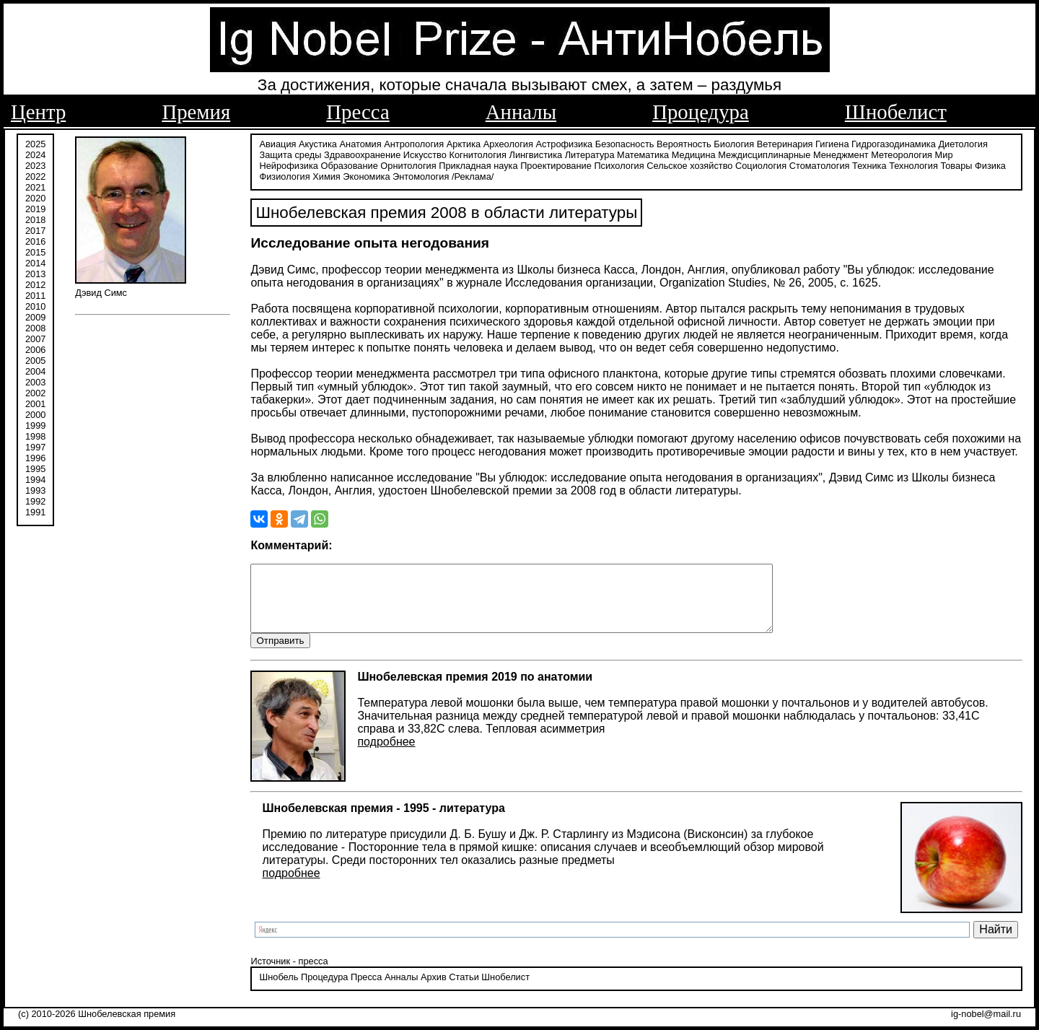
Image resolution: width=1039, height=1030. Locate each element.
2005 (35, 359)
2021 (35, 185)
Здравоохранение (362, 153)
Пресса (357, 111)
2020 (35, 196)
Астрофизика (564, 142)
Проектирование (556, 164)
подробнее (386, 754)
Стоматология (819, 164)
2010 (35, 305)
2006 (35, 348)
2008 (35, 326)
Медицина (694, 153)
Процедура (700, 111)
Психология (619, 164)
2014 (35, 261)
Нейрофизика (288, 164)
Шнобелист (896, 111)
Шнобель (278, 990)
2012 (35, 283)
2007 (35, 337)
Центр (38, 111)
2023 (35, 164)
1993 (35, 489)
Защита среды (290, 153)
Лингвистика (536, 153)
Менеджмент (841, 153)
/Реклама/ (473, 175)
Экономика (366, 175)
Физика (990, 164)
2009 (35, 315)
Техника (869, 164)
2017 (35, 229)
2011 (35, 294)
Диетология (963, 142)
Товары (956, 164)
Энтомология (421, 175)
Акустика (318, 142)
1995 (35, 467)
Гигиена (832, 142)
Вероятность (684, 142)
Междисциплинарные (764, 153)
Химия (326, 175)
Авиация (277, 142)
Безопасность (624, 142)
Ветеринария (785, 142)
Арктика (464, 142)
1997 (35, 445)
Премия (196, 111)
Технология (913, 164)
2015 (35, 250)
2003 (35, 380)
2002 (35, 391)
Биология (734, 142)
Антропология (414, 142)
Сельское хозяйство (689, 164)
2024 (35, 153)
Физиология (284, 175)
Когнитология (477, 153)
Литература (590, 153)
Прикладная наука (478, 164)
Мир (944, 153)
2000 (35, 413)
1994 (35, 478)
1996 (35, 456)
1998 (35, 434)
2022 (35, 175)
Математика (643, 153)
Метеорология (901, 153)
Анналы (521, 111)
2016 (35, 240)
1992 (35, 499)
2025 (35, 142)
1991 (35, 510)
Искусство (425, 153)
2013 (35, 272)
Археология (508, 142)
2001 (35, 402)
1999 (35, 424)
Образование (348, 164)
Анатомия (361, 142)
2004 (35, 370)
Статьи (463, 990)
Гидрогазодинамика (893, 142)
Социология (760, 164)
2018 (35, 218)
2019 (35, 207)
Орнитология (408, 164)
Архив (434, 990)
